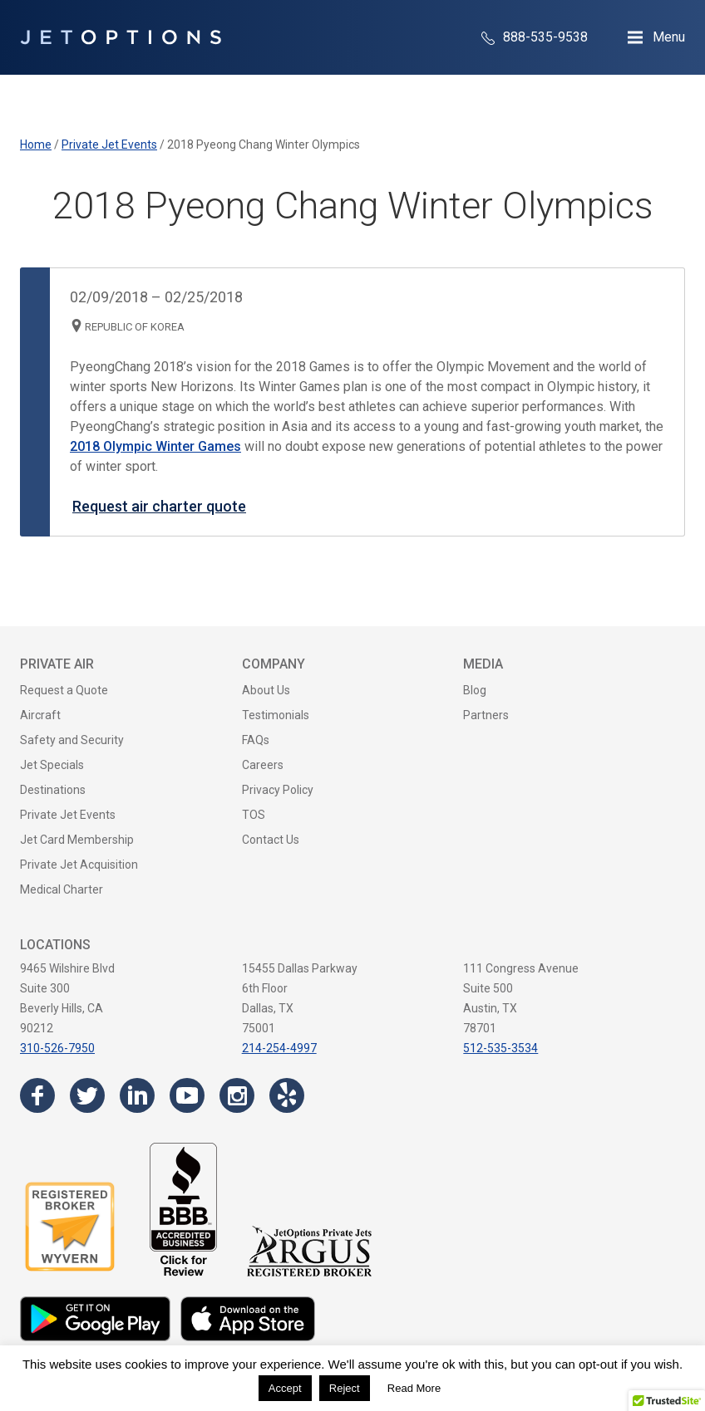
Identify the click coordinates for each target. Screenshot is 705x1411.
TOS (253, 814)
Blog (474, 690)
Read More (414, 1388)
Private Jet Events (68, 814)
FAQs (255, 740)
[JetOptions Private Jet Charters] (120, 37)
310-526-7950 (57, 1048)
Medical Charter (61, 889)
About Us (266, 690)
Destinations (53, 789)
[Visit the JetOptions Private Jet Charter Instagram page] (236, 1095)
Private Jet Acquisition (79, 864)
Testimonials (275, 715)
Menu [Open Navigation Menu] (669, 37)
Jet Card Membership (77, 839)
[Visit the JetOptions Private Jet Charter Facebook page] (37, 1095)
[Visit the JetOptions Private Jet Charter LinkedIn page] (137, 1095)
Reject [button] (344, 1388)
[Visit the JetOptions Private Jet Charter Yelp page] (286, 1095)
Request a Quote (64, 690)
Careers (262, 765)
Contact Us (270, 839)
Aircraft (40, 715)
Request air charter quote (159, 506)
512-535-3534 (500, 1048)
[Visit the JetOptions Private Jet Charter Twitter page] (87, 1095)
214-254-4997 (279, 1048)
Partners (486, 715)
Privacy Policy (277, 789)
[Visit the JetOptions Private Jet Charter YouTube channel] (187, 1095)
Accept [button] (285, 1388)
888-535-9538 (534, 37)
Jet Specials (52, 765)
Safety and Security (72, 740)
